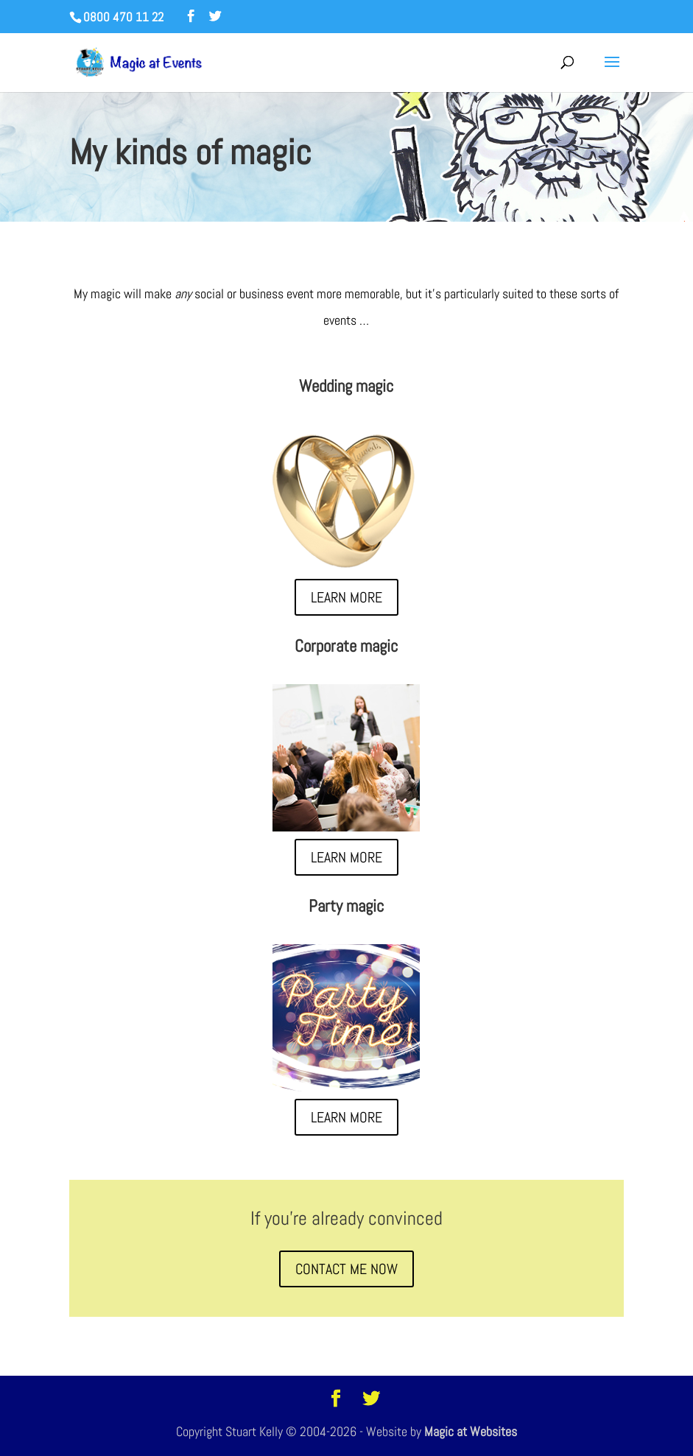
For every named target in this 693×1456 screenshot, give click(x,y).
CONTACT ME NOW (346, 1269)
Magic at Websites (470, 1431)
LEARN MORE (346, 597)
